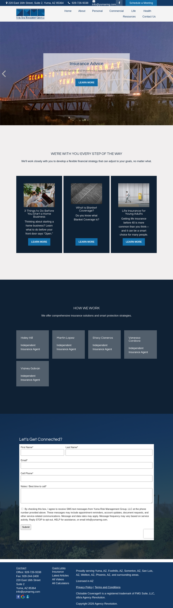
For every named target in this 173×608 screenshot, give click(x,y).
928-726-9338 (77, 2)
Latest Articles (60, 575)
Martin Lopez (65, 337)
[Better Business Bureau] (28, 597)
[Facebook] (119, 3)
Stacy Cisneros (103, 337)
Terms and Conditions (107, 587)
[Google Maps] (23, 597)
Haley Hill (27, 337)
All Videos (58, 579)
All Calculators (60, 583)
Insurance (58, 571)
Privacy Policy (84, 587)
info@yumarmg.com (28, 591)
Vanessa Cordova (134, 339)
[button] (68, 11)
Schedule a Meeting (141, 2)
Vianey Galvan (30, 368)
